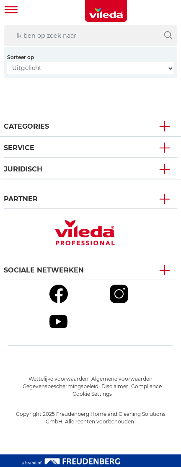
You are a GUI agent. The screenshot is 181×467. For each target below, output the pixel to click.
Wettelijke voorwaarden (58, 379)
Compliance (146, 386)
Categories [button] (26, 126)
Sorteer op (20, 57)
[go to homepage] (106, 11)
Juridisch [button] (23, 169)
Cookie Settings (92, 394)
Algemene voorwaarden (122, 379)
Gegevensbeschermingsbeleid (60, 386)
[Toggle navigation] (11, 11)
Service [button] (19, 148)
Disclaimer (114, 386)
